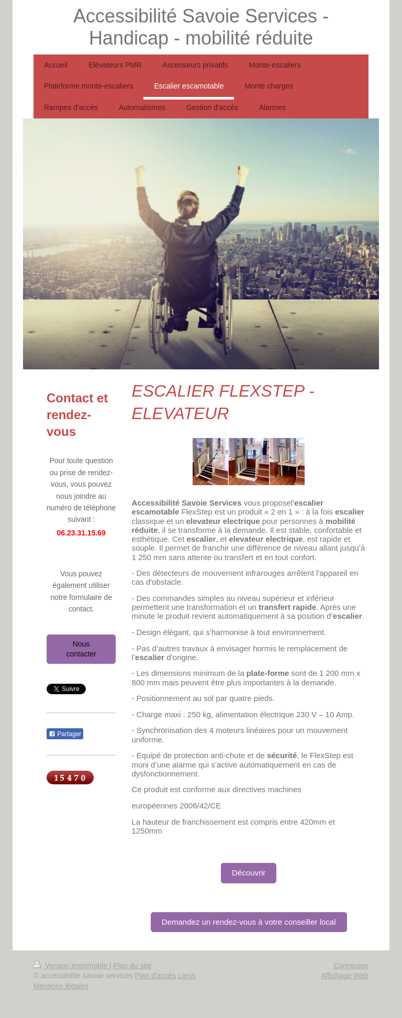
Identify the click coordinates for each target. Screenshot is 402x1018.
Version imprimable (71, 965)
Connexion (350, 965)
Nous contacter (81, 649)
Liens (186, 975)
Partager (65, 734)
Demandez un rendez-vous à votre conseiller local (249, 921)
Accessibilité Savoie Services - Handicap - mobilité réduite (201, 27)
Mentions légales (61, 986)
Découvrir (248, 872)
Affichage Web (344, 975)
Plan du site (132, 965)
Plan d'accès (155, 975)
